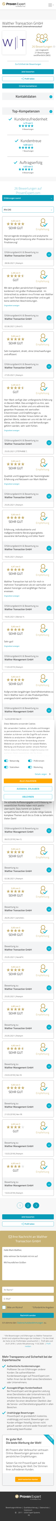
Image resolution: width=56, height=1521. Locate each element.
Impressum (28, 1510)
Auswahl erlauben (28, 788)
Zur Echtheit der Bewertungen (28, 64)
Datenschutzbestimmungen (30, 1322)
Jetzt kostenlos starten (28, 1479)
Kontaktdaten (34, 96)
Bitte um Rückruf (15, 1307)
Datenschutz (44, 1507)
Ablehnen (28, 796)
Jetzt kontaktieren (28, 85)
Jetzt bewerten (28, 71)
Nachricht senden (28, 1315)
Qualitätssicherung (30, 1507)
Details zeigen (41, 774)
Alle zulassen (28, 781)
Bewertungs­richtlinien (14, 1507)
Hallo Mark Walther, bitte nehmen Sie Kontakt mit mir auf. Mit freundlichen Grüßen (28, 1263)
